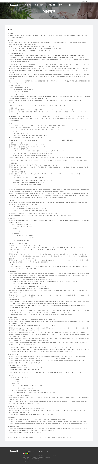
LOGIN (83, 1)
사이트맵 (47, 451)
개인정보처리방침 (27, 451)
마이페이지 (70, 5)
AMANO (14, 4)
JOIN (87, 1)
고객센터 (41, 451)
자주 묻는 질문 (51, 5)
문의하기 (61, 5)
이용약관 (35, 451)
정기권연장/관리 (39, 5)
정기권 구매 (28, 5)
